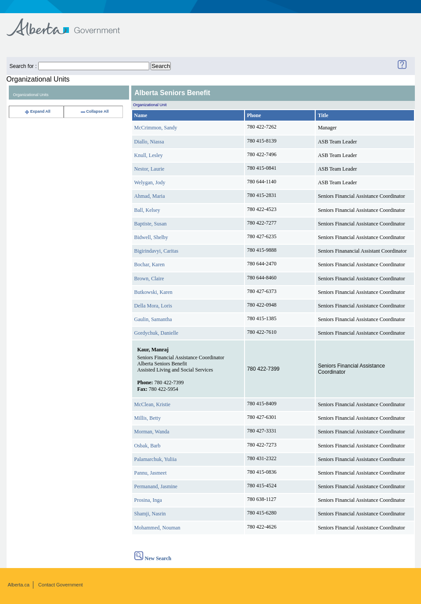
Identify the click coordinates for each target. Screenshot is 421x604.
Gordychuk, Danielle (156, 333)
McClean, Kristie (152, 404)
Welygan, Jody (150, 182)
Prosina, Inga (148, 500)
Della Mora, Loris (153, 306)
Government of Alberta (70, 23)
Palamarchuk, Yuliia (155, 459)
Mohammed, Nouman (157, 528)
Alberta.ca (19, 584)
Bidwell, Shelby (151, 237)
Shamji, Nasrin (150, 514)
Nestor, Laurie (149, 169)
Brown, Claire (149, 278)
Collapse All (94, 111)
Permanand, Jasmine (156, 486)
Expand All (37, 111)
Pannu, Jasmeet (150, 473)
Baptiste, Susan (150, 224)
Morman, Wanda (151, 432)
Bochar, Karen (149, 264)
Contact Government (60, 584)
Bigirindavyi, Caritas (156, 251)
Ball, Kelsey (147, 210)
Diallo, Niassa (149, 142)
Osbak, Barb (147, 446)
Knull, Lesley (148, 155)
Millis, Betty (147, 418)
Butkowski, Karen (153, 292)
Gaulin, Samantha (153, 319)
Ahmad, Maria (149, 196)
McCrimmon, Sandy (155, 128)
